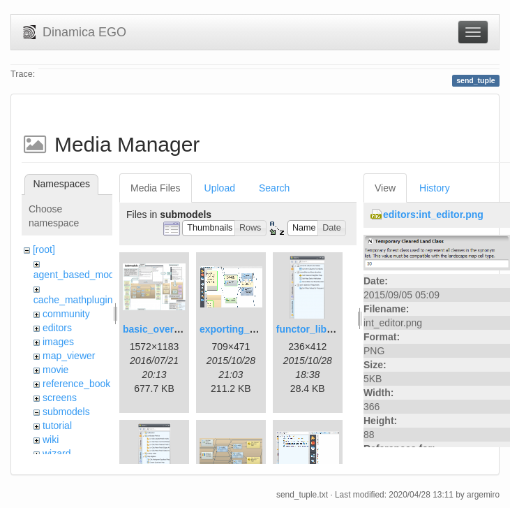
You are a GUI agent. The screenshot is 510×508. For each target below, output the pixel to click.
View (385, 188)
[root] (44, 249)
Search (274, 188)
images (58, 341)
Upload (219, 188)
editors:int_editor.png (433, 214)
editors (57, 327)
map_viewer (69, 355)
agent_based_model (77, 274)
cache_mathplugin (73, 299)
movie (55, 369)
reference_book (76, 383)
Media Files (155, 188)
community (66, 313)
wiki (51, 439)
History (434, 188)
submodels (66, 411)
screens (60, 397)
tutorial (57, 425)
